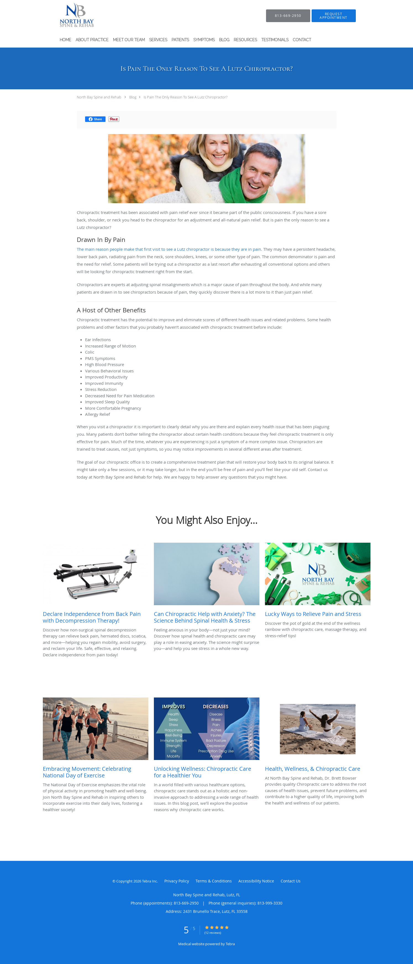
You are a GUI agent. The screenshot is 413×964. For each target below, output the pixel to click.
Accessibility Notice (256, 881)
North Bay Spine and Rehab (99, 97)
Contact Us (291, 881)
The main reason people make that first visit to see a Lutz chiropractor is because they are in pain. (169, 249)
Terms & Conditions (214, 881)
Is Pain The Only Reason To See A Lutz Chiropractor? (185, 97)
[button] (334, 15)
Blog (132, 97)
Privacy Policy (176, 881)
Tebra (230, 943)
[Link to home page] (106, 15)
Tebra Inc (149, 881)
